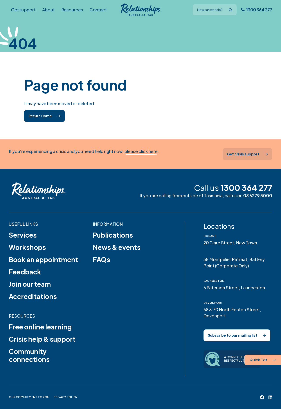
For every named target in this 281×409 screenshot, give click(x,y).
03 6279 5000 (257, 195)
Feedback (25, 272)
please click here (141, 151)
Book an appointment (43, 259)
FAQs (101, 259)
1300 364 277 (246, 188)
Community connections (29, 355)
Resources (22, 315)
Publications (113, 235)
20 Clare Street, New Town (230, 242)
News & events (116, 247)
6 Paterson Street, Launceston (234, 287)
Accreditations (33, 296)
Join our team (30, 284)
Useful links (23, 224)
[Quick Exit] (262, 360)
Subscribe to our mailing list (232, 335)
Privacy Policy (65, 397)
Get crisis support (243, 154)
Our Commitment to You (29, 397)
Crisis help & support (42, 339)
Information (108, 224)
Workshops (27, 247)
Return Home (40, 116)
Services (23, 235)
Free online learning (40, 327)
